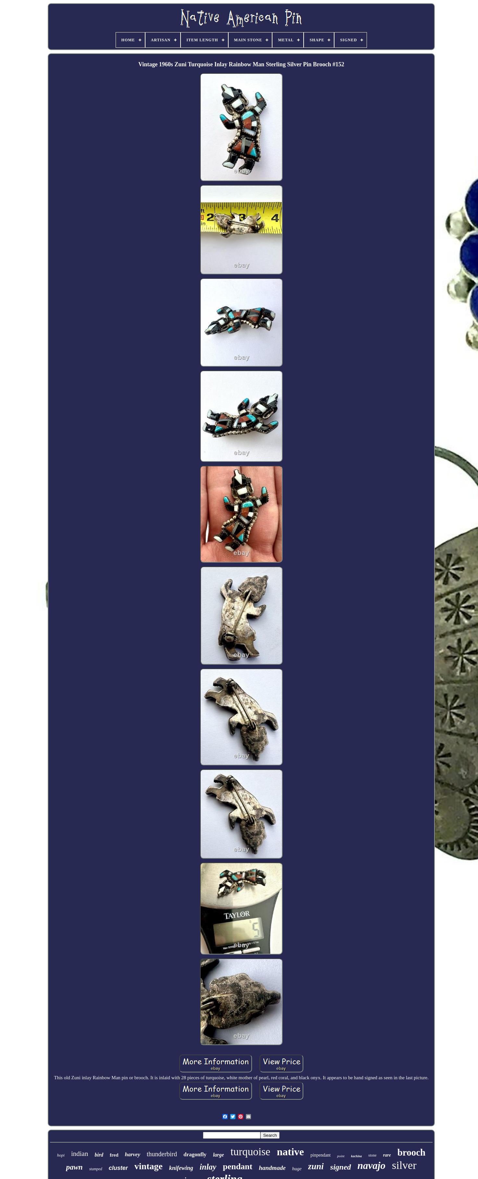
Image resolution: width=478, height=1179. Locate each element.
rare (387, 1155)
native (290, 1152)
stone (372, 1155)
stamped (95, 1169)
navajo (371, 1165)
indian (79, 1154)
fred (114, 1155)
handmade (272, 1167)
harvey (132, 1154)
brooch (411, 1152)
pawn (74, 1167)
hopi (61, 1155)
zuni (316, 1166)
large (218, 1155)
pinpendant (320, 1155)
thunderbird (162, 1154)
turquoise (250, 1152)
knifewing (181, 1168)
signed (340, 1167)
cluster (118, 1168)
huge (297, 1168)
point (341, 1156)
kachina (356, 1156)
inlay (208, 1166)
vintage (148, 1166)
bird (98, 1155)
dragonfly (195, 1154)
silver (404, 1165)
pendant (237, 1166)
